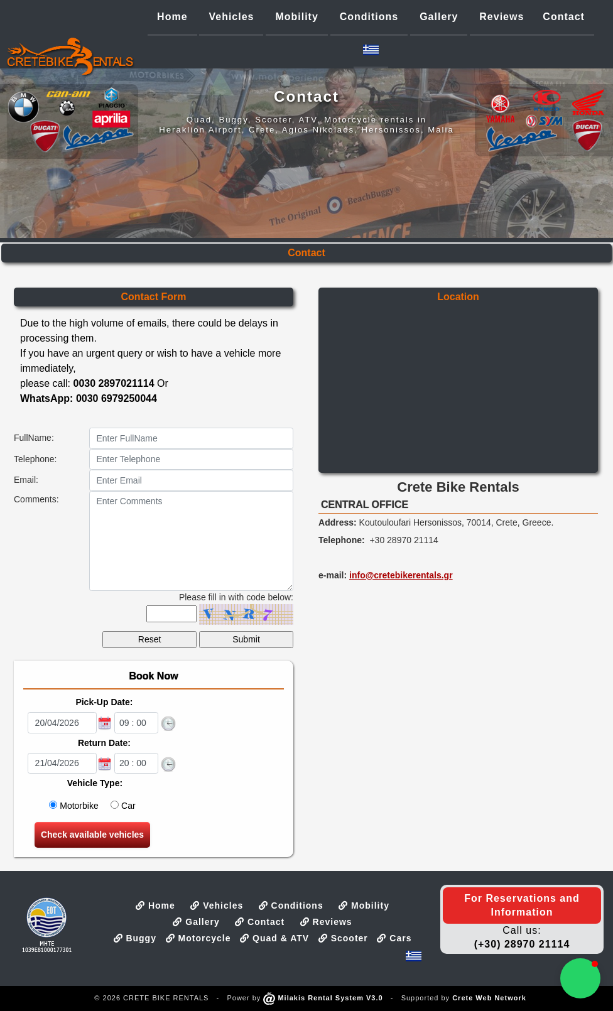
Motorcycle (198, 938)
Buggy (135, 938)
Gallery (196, 922)
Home (155, 905)
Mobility (364, 905)
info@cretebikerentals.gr (401, 575)
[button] (580, 978)
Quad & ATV (274, 938)
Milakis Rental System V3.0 (322, 998)
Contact (260, 922)
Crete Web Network (489, 998)
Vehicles (216, 905)
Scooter (343, 938)
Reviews (326, 922)
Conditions (291, 905)
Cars (394, 938)
